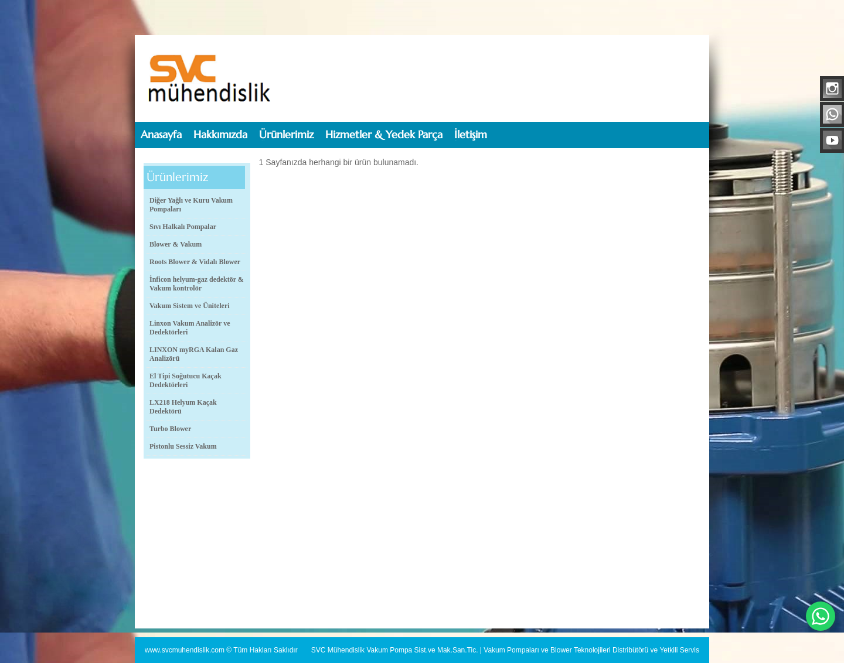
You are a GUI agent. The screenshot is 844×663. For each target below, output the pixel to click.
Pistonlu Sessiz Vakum (183, 446)
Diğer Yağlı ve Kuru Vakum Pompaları (191, 204)
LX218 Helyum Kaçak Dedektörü (183, 406)
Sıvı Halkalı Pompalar (182, 227)
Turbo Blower (170, 429)
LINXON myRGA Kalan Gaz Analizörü (193, 354)
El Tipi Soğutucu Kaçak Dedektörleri (185, 380)
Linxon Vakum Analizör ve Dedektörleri (189, 327)
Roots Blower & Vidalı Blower (194, 262)
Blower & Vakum (175, 244)
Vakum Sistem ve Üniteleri (189, 306)
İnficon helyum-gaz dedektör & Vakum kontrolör (196, 283)
